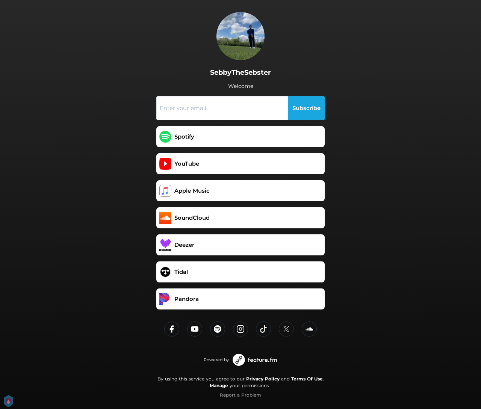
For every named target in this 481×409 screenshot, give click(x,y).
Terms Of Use (307, 379)
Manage (219, 385)
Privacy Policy (263, 379)
